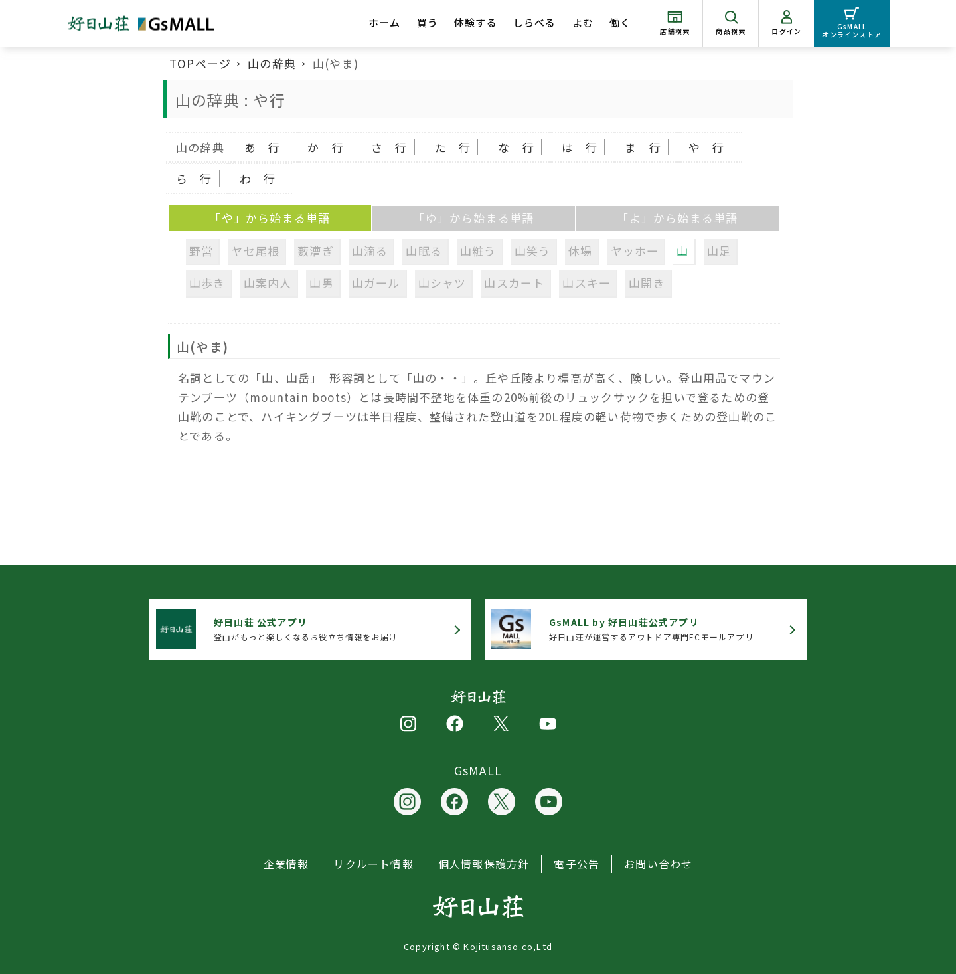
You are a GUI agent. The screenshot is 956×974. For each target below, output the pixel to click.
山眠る (424, 251)
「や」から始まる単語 (269, 217)
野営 (201, 251)
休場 (580, 251)
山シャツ (442, 282)
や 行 (706, 147)
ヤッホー (635, 251)
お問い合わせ (658, 864)
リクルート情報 (373, 864)
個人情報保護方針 (484, 864)
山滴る (370, 251)
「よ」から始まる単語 (677, 217)
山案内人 (268, 282)
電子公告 (576, 864)
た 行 (453, 147)
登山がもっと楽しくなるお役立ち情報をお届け (306, 628)
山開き (647, 282)
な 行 (516, 147)
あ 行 (262, 147)
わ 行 (258, 178)
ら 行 (194, 178)
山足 (719, 251)
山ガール (376, 282)
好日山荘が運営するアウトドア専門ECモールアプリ (651, 628)
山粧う (478, 251)
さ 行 (389, 147)
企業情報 (286, 864)
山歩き (207, 282)
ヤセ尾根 (255, 251)
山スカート (514, 282)
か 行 (325, 147)
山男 (321, 282)
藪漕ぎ (315, 251)
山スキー (586, 282)
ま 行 (643, 147)
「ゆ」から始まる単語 (473, 217)
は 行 (580, 147)
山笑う (533, 251)
